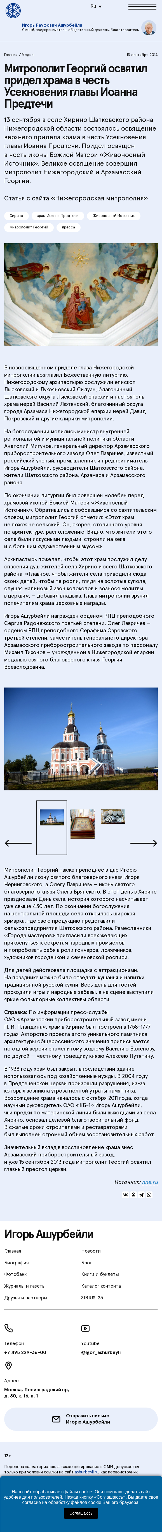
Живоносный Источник (114, 216)
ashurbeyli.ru (86, 1472)
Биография (16, 1262)
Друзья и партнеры (25, 1297)
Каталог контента (101, 1286)
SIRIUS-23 (92, 1297)
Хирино (16, 216)
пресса (68, 227)
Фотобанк (15, 1274)
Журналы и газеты (25, 1286)
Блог (86, 1262)
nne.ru (150, 1182)
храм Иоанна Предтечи (58, 216)
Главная (11, 55)
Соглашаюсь (80, 1513)
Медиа (28, 55)
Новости (91, 1251)
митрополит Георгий (29, 227)
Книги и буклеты (100, 1274)
